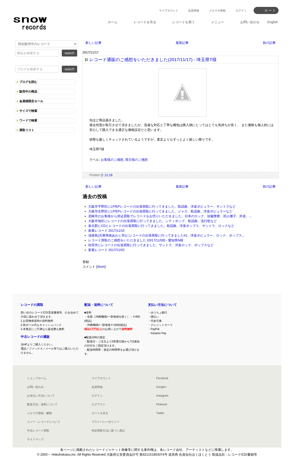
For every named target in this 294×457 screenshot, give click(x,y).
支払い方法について (162, 305)
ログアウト (98, 404)
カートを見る (100, 413)
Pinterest (161, 404)
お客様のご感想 (112, 159)
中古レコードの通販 (35, 337)
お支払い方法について (41, 395)
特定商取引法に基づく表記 (108, 430)
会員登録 (193, 10)
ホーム (112, 22)
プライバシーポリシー (105, 421)
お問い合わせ (35, 387)
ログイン (241, 10)
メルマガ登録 (217, 10)
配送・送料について (98, 305)
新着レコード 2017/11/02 (106, 250)
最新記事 (182, 43)
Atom (101, 266)
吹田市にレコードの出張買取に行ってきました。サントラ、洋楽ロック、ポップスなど (151, 245)
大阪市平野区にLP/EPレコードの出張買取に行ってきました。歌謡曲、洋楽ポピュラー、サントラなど (162, 206)
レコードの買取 (32, 305)
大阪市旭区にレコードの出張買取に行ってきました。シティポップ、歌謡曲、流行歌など (152, 221)
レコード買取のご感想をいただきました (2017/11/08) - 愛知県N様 (135, 240)
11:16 (109, 175)
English (272, 22)
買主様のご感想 (136, 159)
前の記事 (269, 43)
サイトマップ (35, 439)
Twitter (160, 413)
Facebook (162, 378)
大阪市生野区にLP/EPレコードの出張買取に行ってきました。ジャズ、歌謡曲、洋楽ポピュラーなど (160, 211)
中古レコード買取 (38, 430)
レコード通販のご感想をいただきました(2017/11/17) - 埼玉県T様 (152, 59)
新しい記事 (93, 43)
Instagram (162, 395)
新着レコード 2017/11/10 (106, 230)
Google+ (161, 387)
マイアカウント (168, 10)
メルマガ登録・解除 (39, 413)
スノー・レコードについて (43, 421)
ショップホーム (36, 378)
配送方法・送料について (42, 404)
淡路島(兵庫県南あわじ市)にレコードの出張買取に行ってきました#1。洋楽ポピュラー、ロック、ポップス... (166, 235)
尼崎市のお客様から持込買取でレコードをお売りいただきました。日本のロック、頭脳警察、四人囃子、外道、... (170, 216)
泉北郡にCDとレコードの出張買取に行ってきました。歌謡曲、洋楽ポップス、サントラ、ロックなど (161, 226)
